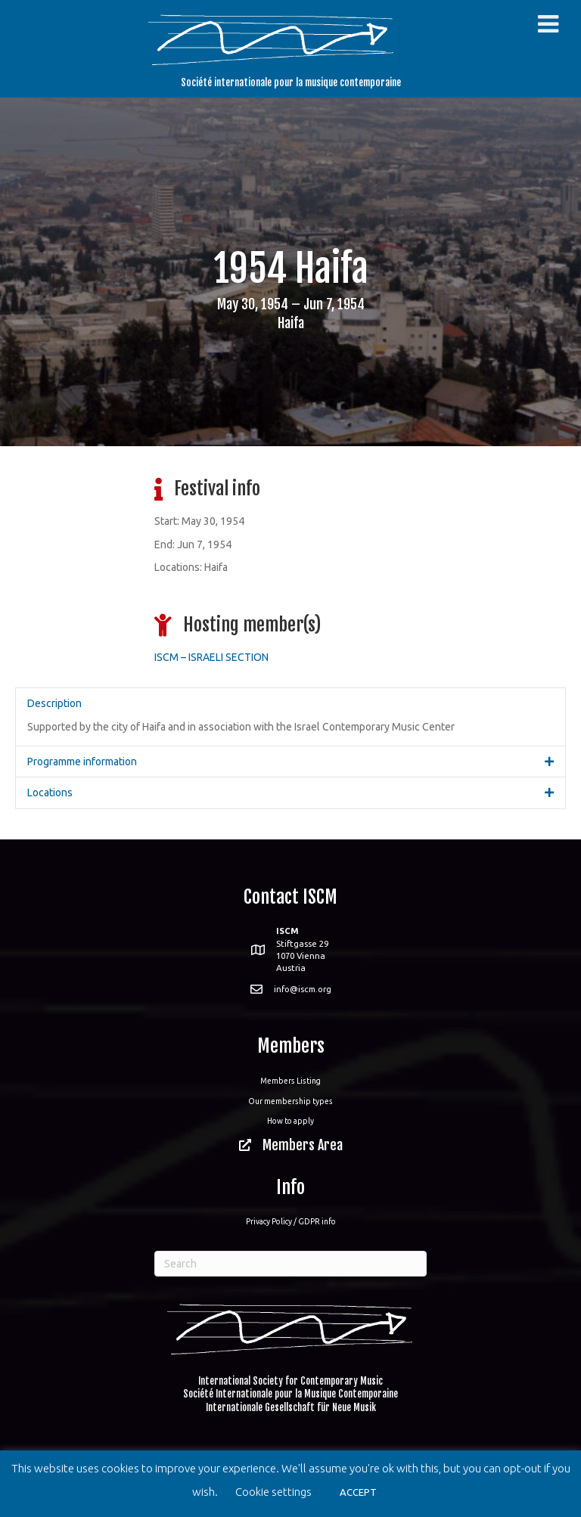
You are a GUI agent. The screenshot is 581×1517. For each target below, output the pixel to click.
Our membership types (290, 1101)
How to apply (290, 1120)
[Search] (290, 1264)
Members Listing (290, 1080)
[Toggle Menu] (548, 24)
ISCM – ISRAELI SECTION (211, 657)
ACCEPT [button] (358, 1492)
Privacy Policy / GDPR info (291, 1221)
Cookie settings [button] (273, 1491)
